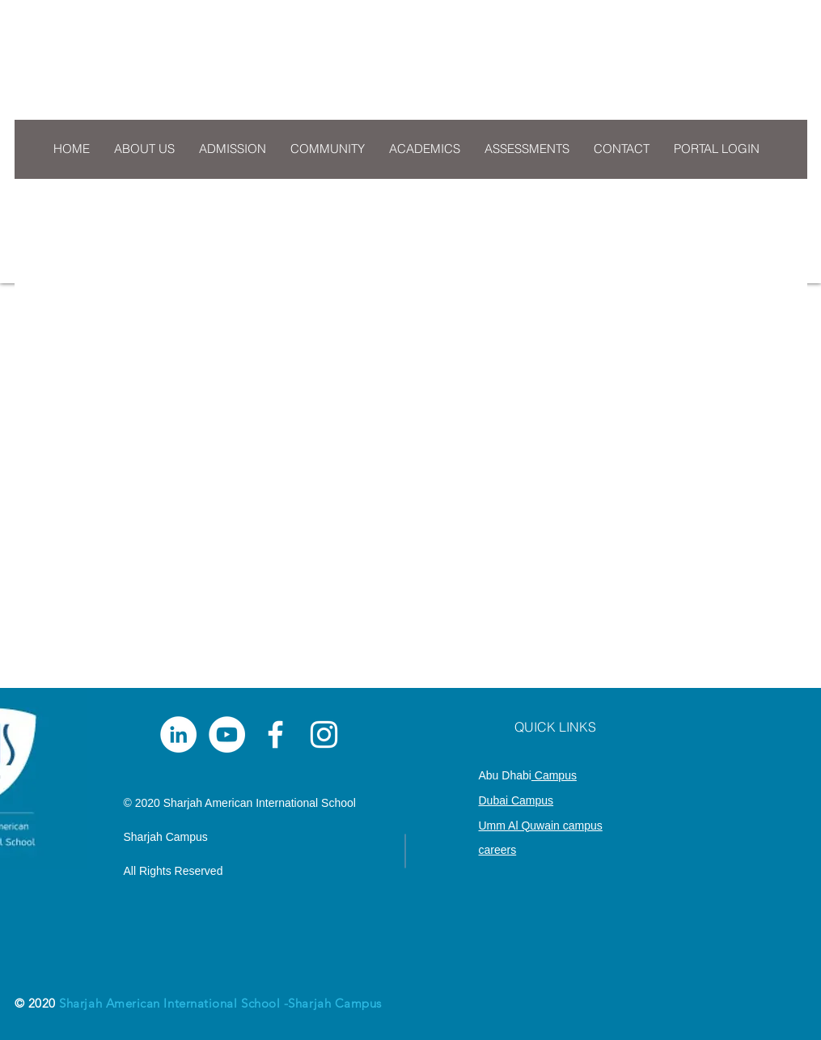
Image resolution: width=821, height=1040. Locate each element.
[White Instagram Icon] (324, 734)
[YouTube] (227, 734)
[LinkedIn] (178, 734)
